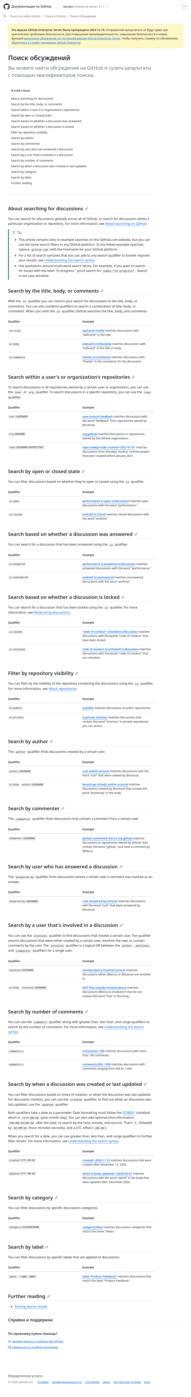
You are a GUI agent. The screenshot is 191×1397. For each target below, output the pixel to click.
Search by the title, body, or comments (56, 290)
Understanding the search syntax (69, 260)
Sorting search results (31, 1306)
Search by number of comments (48, 1011)
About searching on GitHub (125, 223)
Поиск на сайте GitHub (25, 16)
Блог (147, 1382)
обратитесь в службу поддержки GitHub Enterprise (46, 42)
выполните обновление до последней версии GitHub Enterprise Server (72, 38)
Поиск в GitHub (55, 16)
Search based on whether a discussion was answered (72, 534)
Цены (106, 1382)
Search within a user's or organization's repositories (71, 376)
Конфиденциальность (67, 1382)
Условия (43, 1382)
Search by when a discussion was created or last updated (77, 1084)
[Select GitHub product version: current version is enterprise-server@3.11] (85, 6)
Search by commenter (36, 808)
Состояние (92, 1382)
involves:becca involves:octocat (103, 970)
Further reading (29, 1296)
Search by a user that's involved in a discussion (65, 925)
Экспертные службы (127, 1382)
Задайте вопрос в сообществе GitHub (35, 1341)
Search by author (30, 741)
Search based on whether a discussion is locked (66, 597)
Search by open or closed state (46, 471)
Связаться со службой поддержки (33, 1347)
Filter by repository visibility (43, 673)
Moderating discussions (52, 612)
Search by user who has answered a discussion (65, 866)
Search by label (28, 1246)
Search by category (33, 1197)
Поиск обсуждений (83, 16)
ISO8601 (128, 1112)
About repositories (62, 688)
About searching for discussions (48, 208)
